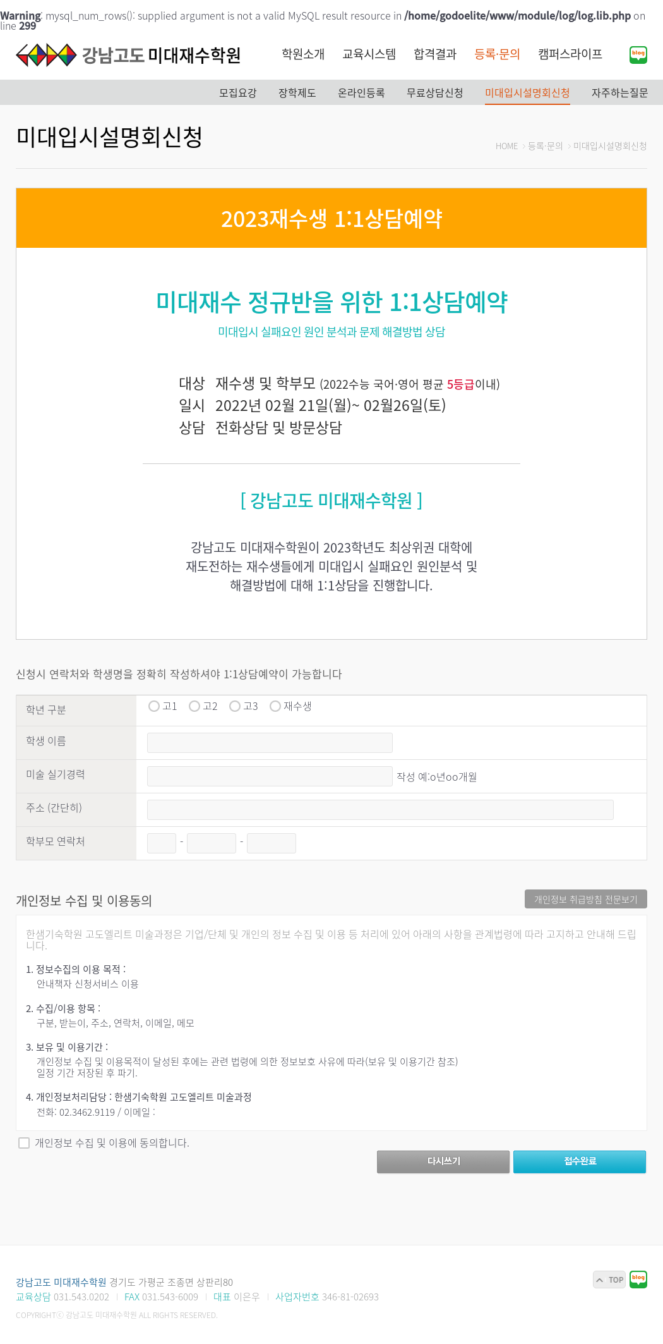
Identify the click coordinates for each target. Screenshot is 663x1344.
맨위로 (609, 1279)
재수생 (298, 705)
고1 (169, 705)
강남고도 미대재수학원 (129, 55)
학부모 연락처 (55, 840)
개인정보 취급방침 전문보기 (586, 899)
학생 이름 (46, 740)
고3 (250, 705)
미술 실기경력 (55, 773)
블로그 (638, 55)
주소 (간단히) (54, 807)
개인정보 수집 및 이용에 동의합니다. (112, 1142)
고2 (210, 705)
